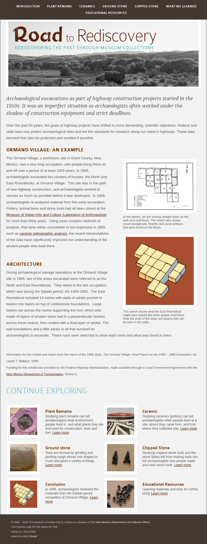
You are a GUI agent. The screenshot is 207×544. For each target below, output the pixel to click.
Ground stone (114, 6)
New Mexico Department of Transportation (34, 374)
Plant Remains (59, 6)
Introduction (28, 6)
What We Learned (181, 6)
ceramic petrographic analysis (43, 233)
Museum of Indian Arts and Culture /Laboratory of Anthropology (56, 215)
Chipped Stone (147, 6)
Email (33, 536)
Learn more (60, 433)
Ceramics (87, 6)
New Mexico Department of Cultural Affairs (123, 522)
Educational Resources (106, 13)
